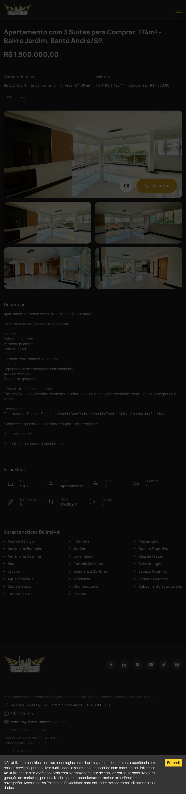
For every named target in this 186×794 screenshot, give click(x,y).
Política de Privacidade (65, 782)
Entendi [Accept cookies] (173, 762)
